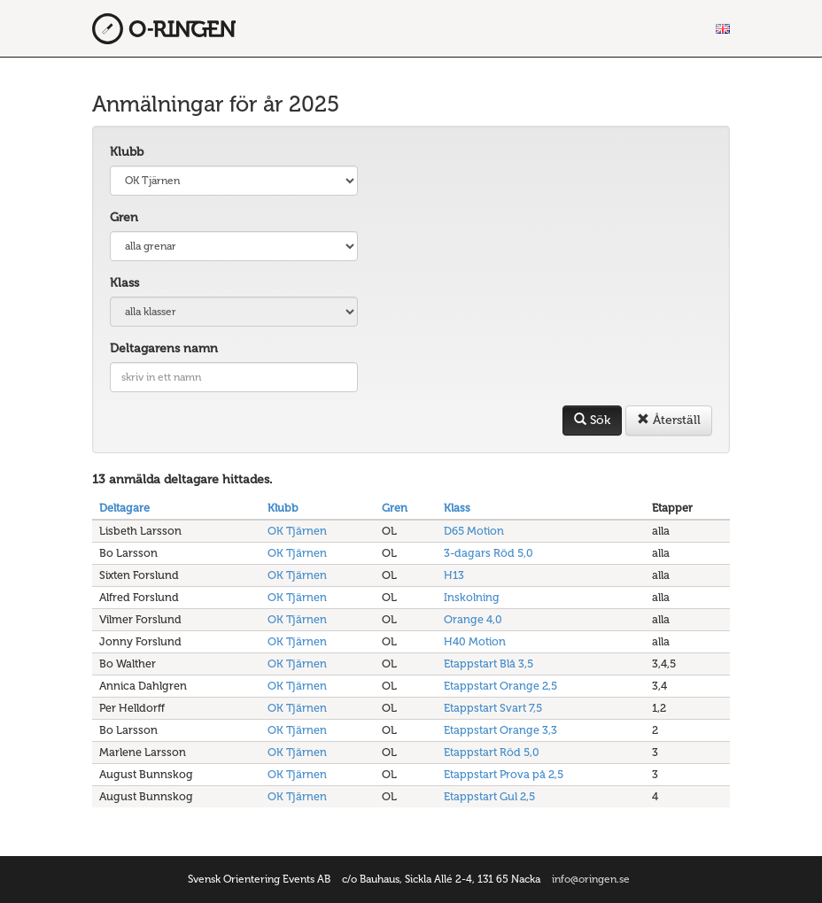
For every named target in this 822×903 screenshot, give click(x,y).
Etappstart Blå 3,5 (488, 663)
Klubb (126, 151)
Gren (124, 217)
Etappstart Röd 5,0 (491, 752)
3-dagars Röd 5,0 (488, 553)
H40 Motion (475, 641)
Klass (124, 282)
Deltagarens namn (164, 348)
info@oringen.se (591, 879)
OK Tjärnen (297, 530)
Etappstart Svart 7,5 (493, 707)
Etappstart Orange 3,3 (500, 730)
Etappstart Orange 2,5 (500, 685)
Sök (592, 420)
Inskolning (472, 597)
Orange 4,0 (473, 619)
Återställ (669, 420)
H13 (454, 575)
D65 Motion (474, 530)
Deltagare (124, 507)
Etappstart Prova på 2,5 (503, 774)
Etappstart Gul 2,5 (489, 796)
